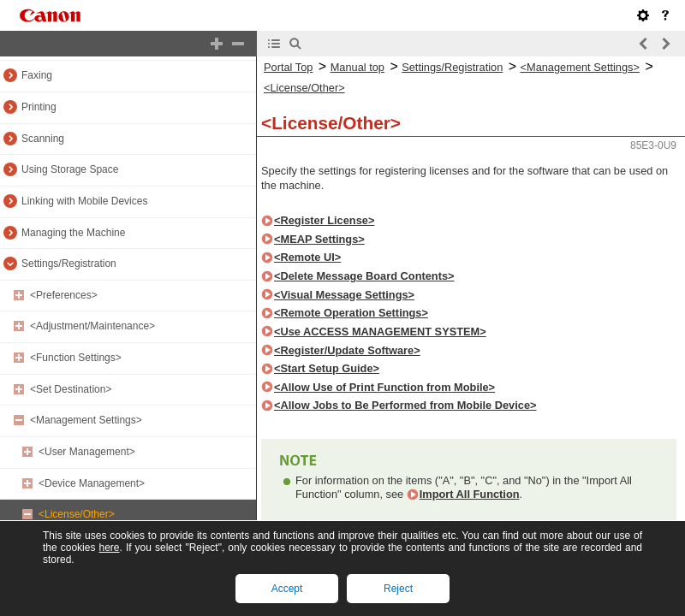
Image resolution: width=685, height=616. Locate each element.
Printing (39, 107)
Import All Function (470, 494)
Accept (287, 589)
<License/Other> (77, 514)
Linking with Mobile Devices (84, 201)
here (108, 548)
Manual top (357, 67)
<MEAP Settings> (319, 239)
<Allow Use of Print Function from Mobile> (384, 387)
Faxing (36, 75)
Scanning (42, 139)
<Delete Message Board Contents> (364, 276)
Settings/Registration (68, 264)
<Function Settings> (76, 358)
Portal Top (288, 67)
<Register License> (324, 220)
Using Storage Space (69, 169)
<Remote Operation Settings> (351, 312)
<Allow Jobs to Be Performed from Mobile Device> (405, 405)
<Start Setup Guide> (326, 368)
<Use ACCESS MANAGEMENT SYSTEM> (380, 331)
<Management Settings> (86, 420)
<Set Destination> (70, 389)
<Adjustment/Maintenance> (92, 326)
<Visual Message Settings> (344, 294)
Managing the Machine (73, 233)
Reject (398, 589)
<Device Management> (92, 483)
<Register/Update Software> (347, 350)
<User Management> (87, 452)
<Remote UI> (307, 257)
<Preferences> (64, 295)
